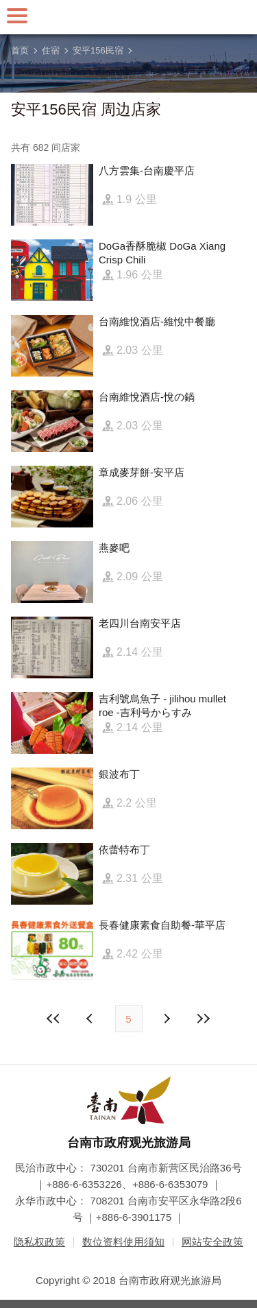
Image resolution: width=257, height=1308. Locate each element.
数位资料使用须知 (123, 1242)
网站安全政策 (212, 1242)
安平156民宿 (98, 50)
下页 (91, 1018)
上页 (166, 1018)
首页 (20, 50)
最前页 (53, 1018)
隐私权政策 (39, 1242)
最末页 (203, 1018)
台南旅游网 (129, 17)
